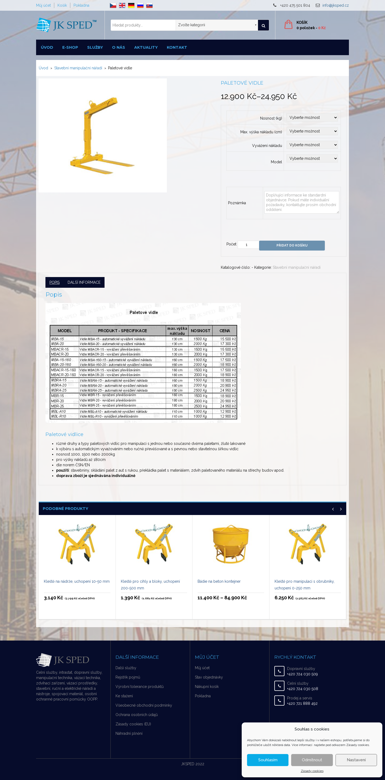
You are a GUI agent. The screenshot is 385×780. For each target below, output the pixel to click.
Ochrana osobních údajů (137, 715)
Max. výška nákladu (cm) (261, 132)
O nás (118, 47)
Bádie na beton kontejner (219, 581)
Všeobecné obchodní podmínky (144, 705)
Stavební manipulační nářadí (78, 68)
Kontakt (177, 47)
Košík (62, 5)
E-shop (70, 47)
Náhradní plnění (129, 733)
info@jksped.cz (335, 5)
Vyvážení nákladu (267, 145)
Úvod (47, 47)
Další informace (84, 282)
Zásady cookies (312, 771)
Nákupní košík (207, 686)
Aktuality (146, 47)
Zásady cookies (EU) (133, 724)
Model (276, 162)
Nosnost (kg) (271, 118)
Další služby (126, 668)
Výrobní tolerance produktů (140, 686)
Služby (95, 47)
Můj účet (43, 5)
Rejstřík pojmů (128, 677)
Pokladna (81, 5)
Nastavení (356, 760)
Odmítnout (312, 760)
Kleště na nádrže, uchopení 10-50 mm (77, 581)
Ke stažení (124, 696)
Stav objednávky (209, 677)
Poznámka (237, 203)
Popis (54, 282)
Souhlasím (268, 760)
